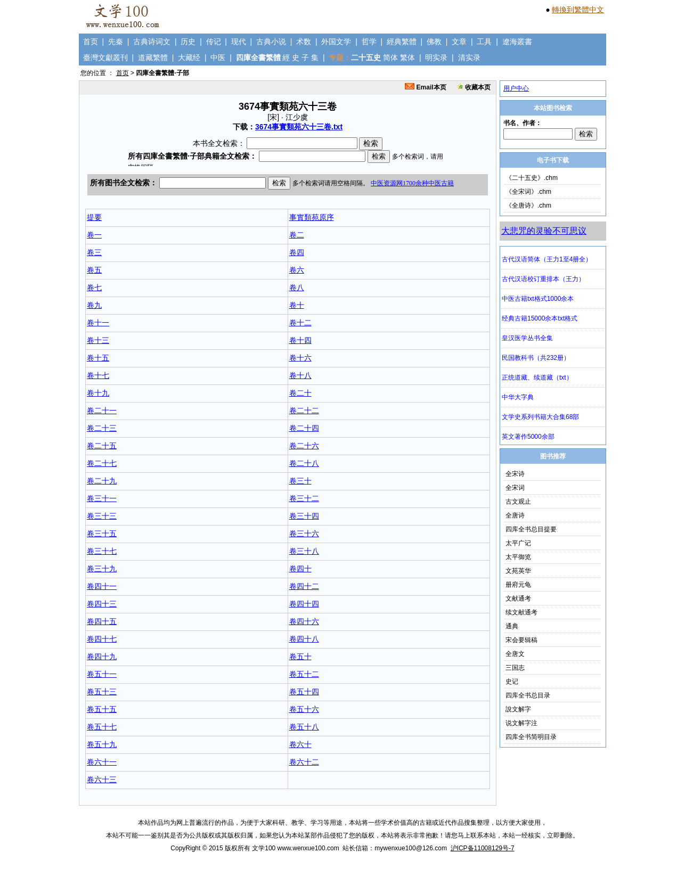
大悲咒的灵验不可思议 (543, 230)
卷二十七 (102, 463)
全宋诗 (515, 474)
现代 (238, 41)
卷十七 (98, 375)
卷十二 (300, 322)
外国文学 (336, 41)
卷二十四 (304, 428)
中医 (217, 57)
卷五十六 (304, 709)
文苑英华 (518, 571)
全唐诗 (515, 515)
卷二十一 (102, 410)
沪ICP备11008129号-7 (483, 848)
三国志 (515, 667)
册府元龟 (518, 584)
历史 (188, 41)
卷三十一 (102, 498)
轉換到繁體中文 (578, 9)
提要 (94, 217)
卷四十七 (102, 639)
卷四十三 (102, 604)
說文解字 (518, 709)
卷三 (94, 252)
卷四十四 (304, 604)
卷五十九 (102, 744)
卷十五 (98, 358)
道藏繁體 (153, 57)
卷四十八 (304, 639)
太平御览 (518, 557)
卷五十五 (102, 709)
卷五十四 (304, 691)
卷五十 (300, 656)
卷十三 (98, 340)
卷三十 (300, 481)
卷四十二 (304, 586)
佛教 (434, 41)
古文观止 (518, 501)
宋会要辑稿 (521, 640)
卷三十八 (304, 551)
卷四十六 (304, 621)
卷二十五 (102, 445)
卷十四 (300, 340)
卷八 (296, 287)
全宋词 (515, 487)
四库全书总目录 (527, 695)
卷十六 (300, 358)
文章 (459, 41)
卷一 (94, 235)
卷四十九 (102, 656)
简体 (390, 57)
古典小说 (271, 41)
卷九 (94, 305)
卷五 (94, 270)
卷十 (296, 305)
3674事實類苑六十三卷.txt (298, 126)
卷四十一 (102, 586)
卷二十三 (102, 428)
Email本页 (425, 87)
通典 (511, 626)
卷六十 (300, 744)
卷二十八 (304, 463)
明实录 (436, 57)
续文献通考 (521, 612)
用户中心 (516, 88)
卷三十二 (304, 498)
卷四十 (300, 568)
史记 (511, 681)
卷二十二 (304, 410)
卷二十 (300, 393)
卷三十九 (102, 568)
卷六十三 (102, 779)
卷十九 (98, 393)
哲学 (369, 41)
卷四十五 (102, 621)
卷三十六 (304, 533)
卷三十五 (102, 533)
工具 (484, 41)
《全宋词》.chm (528, 191)
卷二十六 (304, 445)
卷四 (296, 252)
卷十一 (98, 322)
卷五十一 (102, 674)
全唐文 (515, 654)
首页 (90, 41)
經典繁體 (402, 41)
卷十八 (300, 375)
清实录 (469, 57)
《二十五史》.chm (531, 178)
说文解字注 (521, 723)
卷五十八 (304, 727)
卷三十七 (102, 551)
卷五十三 (102, 691)
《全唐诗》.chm (528, 205)
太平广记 (518, 543)
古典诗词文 (151, 41)
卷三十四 (304, 516)
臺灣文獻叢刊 (105, 57)
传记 (213, 41)
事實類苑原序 (311, 217)
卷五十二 (304, 674)
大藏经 (189, 57)
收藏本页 (474, 87)
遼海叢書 (517, 41)
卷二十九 (102, 481)
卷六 (296, 270)
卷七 (94, 287)
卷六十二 (304, 762)
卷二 (296, 235)
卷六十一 (102, 762)
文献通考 (518, 598)
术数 (303, 41)
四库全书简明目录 (531, 737)
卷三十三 (102, 516)
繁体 (407, 57)
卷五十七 (102, 727)
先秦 (115, 41)
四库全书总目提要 (531, 529)
